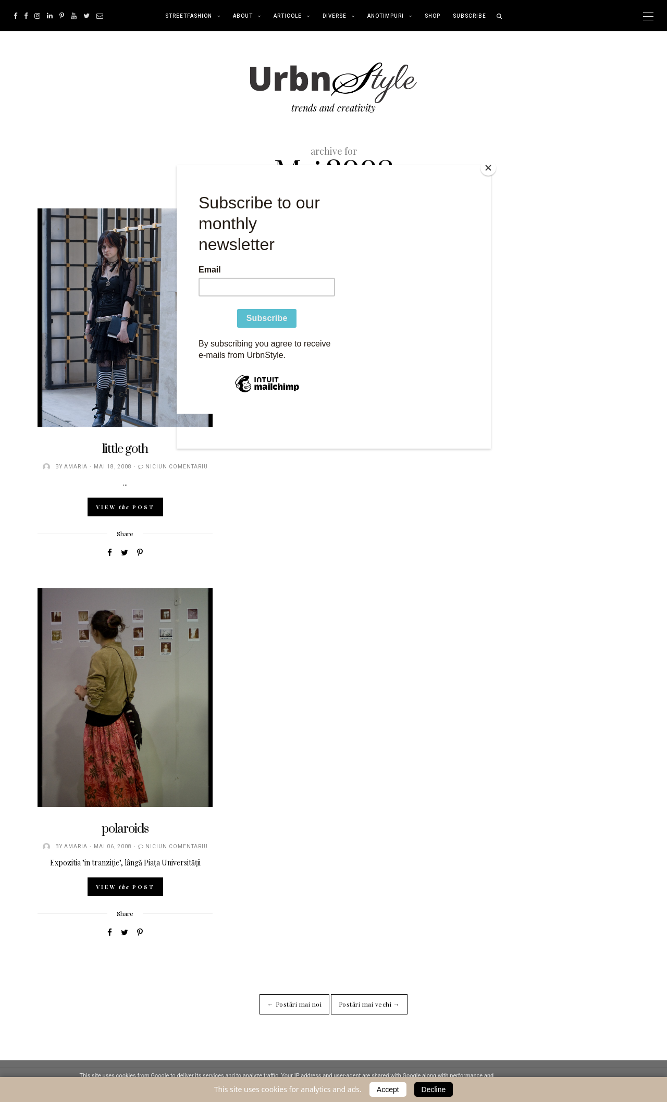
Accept (388, 1089)
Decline (434, 1089)
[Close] (488, 168)
